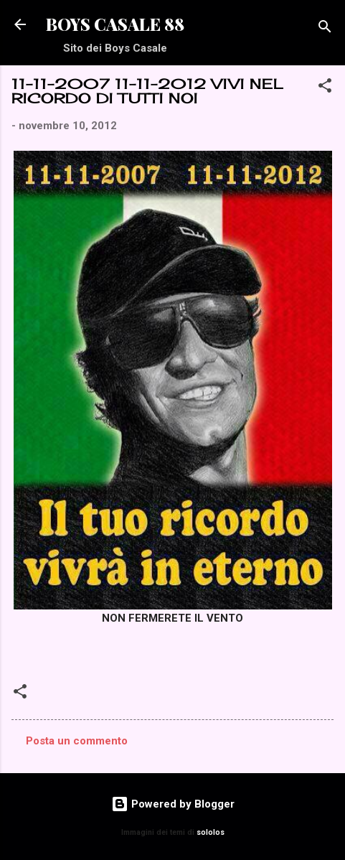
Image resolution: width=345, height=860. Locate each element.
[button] (325, 88)
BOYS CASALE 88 (115, 24)
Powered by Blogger (173, 804)
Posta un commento (77, 740)
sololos (211, 832)
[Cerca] (325, 29)
